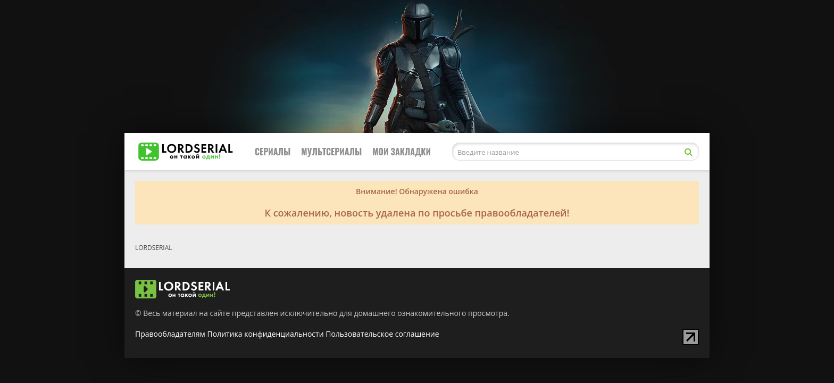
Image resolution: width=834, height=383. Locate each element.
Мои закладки (401, 151)
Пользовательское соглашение (382, 334)
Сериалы (272, 151)
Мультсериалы (331, 151)
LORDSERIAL (153, 247)
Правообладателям (170, 334)
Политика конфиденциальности (265, 334)
